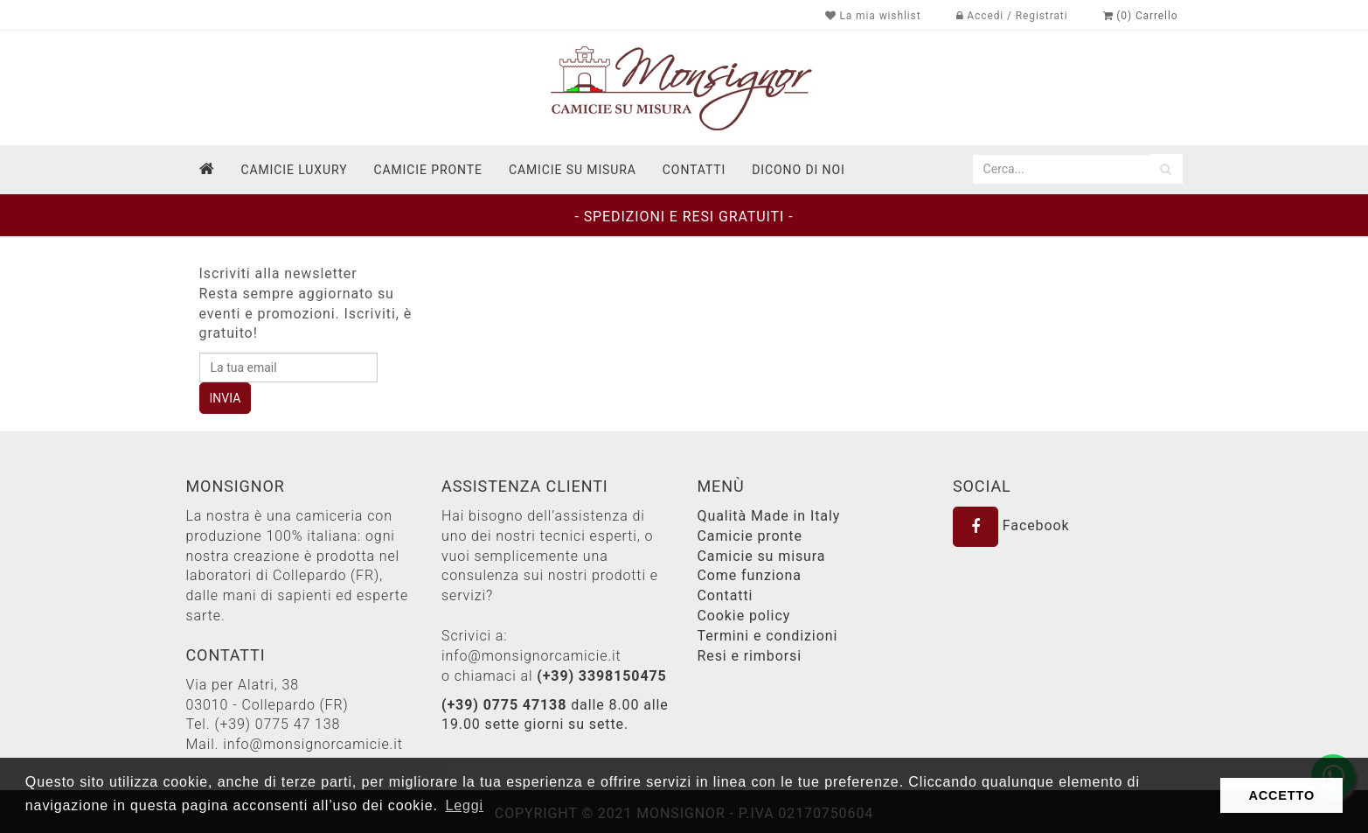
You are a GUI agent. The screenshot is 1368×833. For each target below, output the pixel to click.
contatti (694, 170)
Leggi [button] (464, 805)
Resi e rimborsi (750, 656)
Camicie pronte (427, 170)
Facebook (1011, 525)
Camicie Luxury (293, 170)
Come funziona (750, 575)
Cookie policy (744, 615)
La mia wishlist (873, 16)
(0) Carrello (1140, 16)
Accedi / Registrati (1012, 16)
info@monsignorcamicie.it (313, 744)
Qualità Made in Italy (769, 516)
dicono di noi (798, 170)
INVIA (225, 398)
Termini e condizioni (768, 635)
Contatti (725, 595)
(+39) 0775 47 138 (277, 724)
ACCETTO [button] (1281, 795)
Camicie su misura (572, 170)
